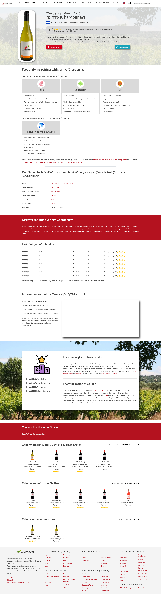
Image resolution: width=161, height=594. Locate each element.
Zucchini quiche (68, 108)
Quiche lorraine (68, 95)
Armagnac (123, 557)
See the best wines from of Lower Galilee (125, 483)
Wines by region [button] (29, 3)
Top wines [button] (43, 3)
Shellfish (66, 584)
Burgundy (123, 566)
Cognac (122, 574)
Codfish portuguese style (32, 141)
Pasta (46, 585)
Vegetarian (80, 89)
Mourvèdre (105, 574)
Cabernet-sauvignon (89, 579)
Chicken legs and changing (112, 95)
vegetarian (123, 160)
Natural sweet (106, 557)
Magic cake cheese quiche (72, 102)
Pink (83, 563)
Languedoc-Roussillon (142, 556)
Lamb (46, 579)
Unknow (104, 563)
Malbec (84, 591)
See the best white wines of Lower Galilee (125, 519)
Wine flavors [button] (86, 3)
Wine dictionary (125, 588)
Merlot (84, 582)
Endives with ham (30, 105)
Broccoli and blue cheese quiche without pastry (79, 99)
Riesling (85, 588)
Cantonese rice (29, 95)
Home (18, 3)
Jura (121, 580)
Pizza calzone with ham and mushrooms (38, 99)
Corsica (122, 577)
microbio (78, 374)
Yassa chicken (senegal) (111, 102)
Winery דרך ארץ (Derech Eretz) (63, 13)
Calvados (123, 569)
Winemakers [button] (71, 3)
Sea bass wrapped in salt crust (34, 154)
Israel (53, 199)
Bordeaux (123, 563)
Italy (64, 560)
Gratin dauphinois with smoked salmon (37, 144)
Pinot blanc (105, 591)
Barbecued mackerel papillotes (34, 150)
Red (83, 555)
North (97, 390)
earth (71, 374)
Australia (47, 557)
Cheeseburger (108, 111)
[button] (124, 3)
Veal (64, 587)
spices (108, 374)
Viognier (104, 585)
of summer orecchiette (30, 162)
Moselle (141, 559)
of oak (103, 374)
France (46, 566)
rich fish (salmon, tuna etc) (108, 160)
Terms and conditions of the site (18, 582)
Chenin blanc (105, 579)
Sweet (103, 555)
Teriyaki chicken (108, 99)
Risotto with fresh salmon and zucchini (37, 137)
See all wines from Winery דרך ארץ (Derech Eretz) (122, 445)
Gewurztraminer (107, 588)
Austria (47, 560)
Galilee (53, 195)
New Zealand (68, 563)
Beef (46, 574)
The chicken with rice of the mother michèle (118, 105)
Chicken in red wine (109, 108)
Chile (46, 563)
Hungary (66, 557)
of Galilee (78, 22)
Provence (141, 565)
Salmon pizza (28, 147)
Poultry (120, 89)
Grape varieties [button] (57, 3)
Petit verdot (105, 582)
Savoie (140, 568)
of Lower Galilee (67, 22)
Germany (66, 555)
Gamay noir (105, 577)
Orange (103, 566)
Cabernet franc (87, 585)
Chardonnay (55, 187)
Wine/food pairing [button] (102, 3)
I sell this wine (54, 47)
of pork (95, 160)
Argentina (48, 555)
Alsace (122, 555)
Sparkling (85, 560)
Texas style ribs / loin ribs (32, 108)
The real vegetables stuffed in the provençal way (41, 102)
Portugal (66, 566)
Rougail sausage (29, 111)
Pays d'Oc (141, 562)
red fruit (115, 374)
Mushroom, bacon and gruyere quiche (76, 111)
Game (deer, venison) (51, 577)
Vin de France (143, 579)
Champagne (124, 571)
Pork (41, 89)
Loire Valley (142, 573)
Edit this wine (122, 47)
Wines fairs (142, 588)
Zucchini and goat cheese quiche (74, 105)
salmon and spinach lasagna (48, 162)
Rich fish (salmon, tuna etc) (41, 131)
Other (103, 560)
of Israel (85, 22)
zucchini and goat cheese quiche (71, 162)
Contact (10, 577)
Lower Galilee (55, 191)
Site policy (10, 580)
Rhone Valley (143, 576)
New (106, 395)
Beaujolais (123, 560)
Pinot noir (85, 574)
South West (142, 571)
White (53, 203)
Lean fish (47, 582)
